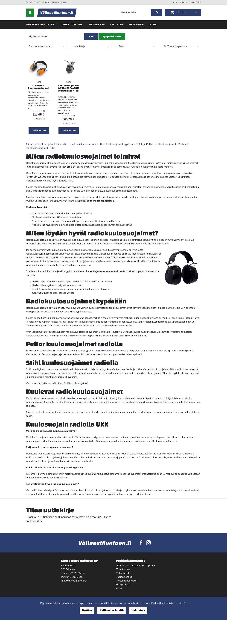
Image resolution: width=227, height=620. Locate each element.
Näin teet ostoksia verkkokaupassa (135, 565)
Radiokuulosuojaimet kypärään (117, 144)
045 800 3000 (35, 2)
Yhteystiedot (123, 584)
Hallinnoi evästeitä (112, 610)
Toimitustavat (124, 569)
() (179, 12)
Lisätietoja (138, 610)
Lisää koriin (39, 130)
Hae (91, 36)
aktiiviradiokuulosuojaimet (77, 398)
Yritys (119, 588)
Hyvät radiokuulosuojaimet (83, 144)
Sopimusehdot (124, 577)
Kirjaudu (184, 2)
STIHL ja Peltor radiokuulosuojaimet (156, 144)
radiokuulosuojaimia (110, 350)
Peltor (58, 490)
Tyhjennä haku (112, 36)
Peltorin (94, 350)
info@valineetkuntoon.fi (55, 2)
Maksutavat (122, 573)
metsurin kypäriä (110, 373)
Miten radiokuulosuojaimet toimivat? (46, 144)
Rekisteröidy (195, 2)
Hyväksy (87, 610)
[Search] (134, 12)
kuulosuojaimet (112, 163)
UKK (52, 148)
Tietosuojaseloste (126, 580)
